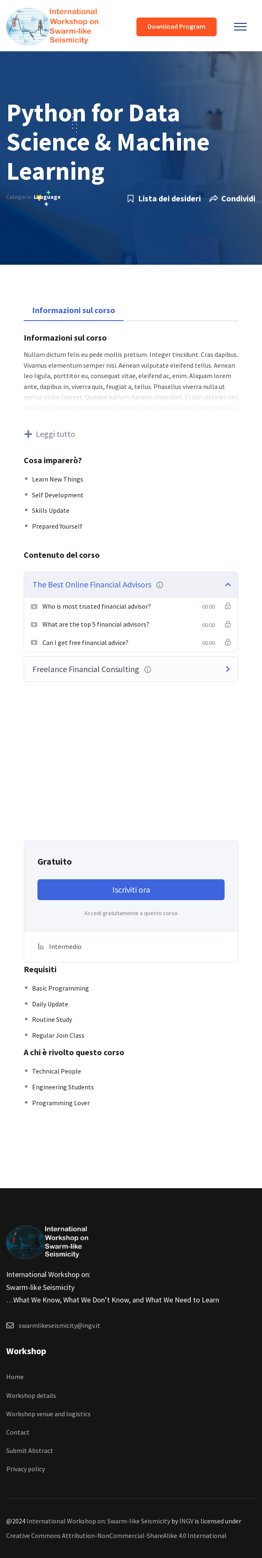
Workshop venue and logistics (48, 1414)
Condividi (232, 198)
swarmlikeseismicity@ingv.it (59, 1325)
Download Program (176, 26)
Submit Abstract (29, 1450)
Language (47, 197)
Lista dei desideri (163, 198)
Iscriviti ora (131, 889)
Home (15, 1376)
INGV (186, 1521)
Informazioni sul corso (73, 310)
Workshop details (31, 1395)
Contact (18, 1432)
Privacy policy (25, 1469)
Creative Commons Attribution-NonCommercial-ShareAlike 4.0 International (116, 1535)
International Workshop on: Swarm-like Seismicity (98, 1521)
